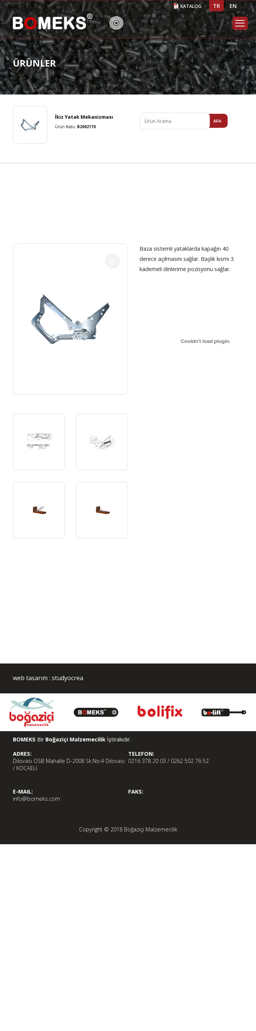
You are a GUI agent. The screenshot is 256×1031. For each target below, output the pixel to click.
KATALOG (191, 6)
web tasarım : (31, 678)
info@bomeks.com (36, 798)
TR (216, 5)
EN (233, 5)
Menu (240, 23)
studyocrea (66, 678)
